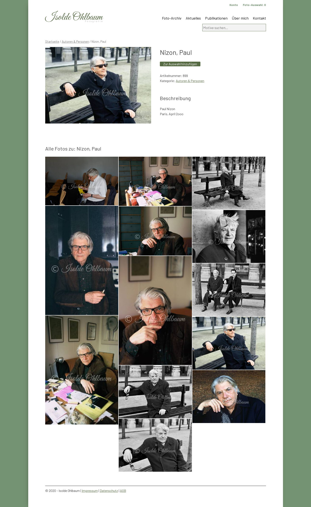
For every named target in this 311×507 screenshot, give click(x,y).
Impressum (90, 491)
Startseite (52, 41)
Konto (233, 5)
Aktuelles (193, 18)
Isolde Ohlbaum (74, 17)
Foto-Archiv (172, 18)
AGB (123, 491)
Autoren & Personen (75, 41)
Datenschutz (109, 491)
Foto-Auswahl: (254, 5)
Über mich (240, 18)
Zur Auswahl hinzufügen (180, 64)
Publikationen (216, 18)
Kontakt (259, 18)
